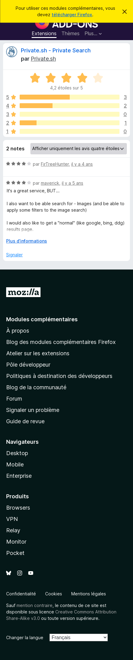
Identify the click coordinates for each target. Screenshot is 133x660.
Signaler (14, 254)
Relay (13, 530)
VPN (12, 519)
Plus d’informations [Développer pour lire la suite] (26, 240)
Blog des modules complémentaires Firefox (61, 342)
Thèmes (70, 33)
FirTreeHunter (55, 164)
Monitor (16, 541)
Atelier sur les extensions (37, 353)
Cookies (53, 593)
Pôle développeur (28, 364)
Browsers (18, 507)
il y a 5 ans (72, 183)
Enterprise (19, 476)
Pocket (15, 553)
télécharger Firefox (72, 14)
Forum (14, 398)
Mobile (15, 464)
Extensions (44, 33)
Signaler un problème (32, 410)
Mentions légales (88, 593)
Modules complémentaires (42, 319)
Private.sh (43, 58)
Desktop (17, 453)
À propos (17, 330)
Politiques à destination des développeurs (59, 376)
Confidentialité (21, 593)
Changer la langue (24, 637)
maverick (50, 183)
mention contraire (35, 605)
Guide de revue (25, 421)
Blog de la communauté (36, 387)
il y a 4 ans (82, 164)
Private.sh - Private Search (56, 50)
